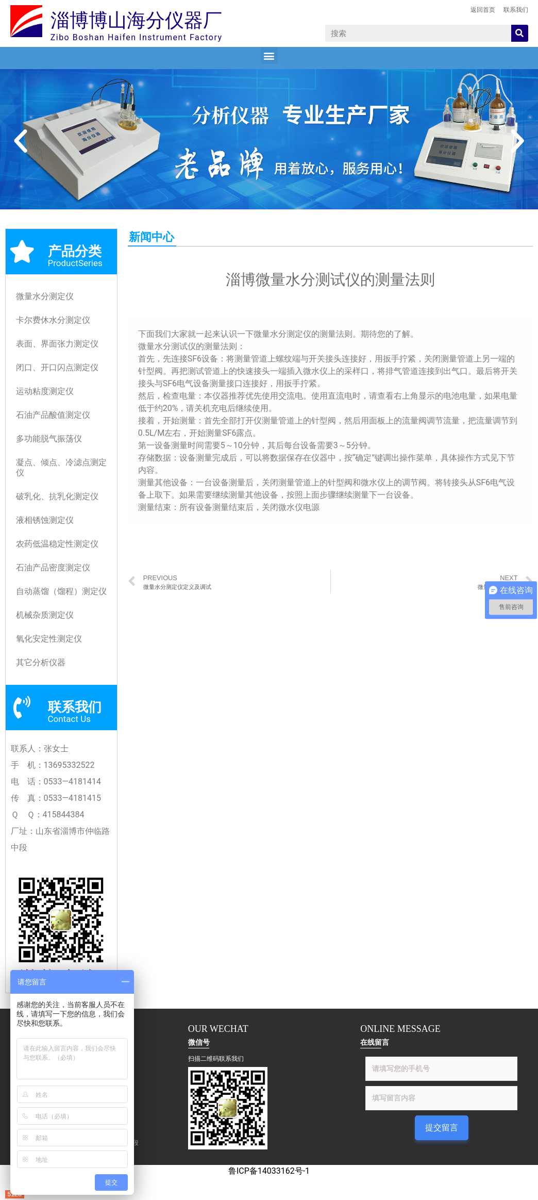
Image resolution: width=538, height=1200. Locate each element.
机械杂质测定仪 (45, 615)
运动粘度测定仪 (45, 391)
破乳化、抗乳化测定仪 (57, 496)
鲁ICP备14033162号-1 (269, 1171)
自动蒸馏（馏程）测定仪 (61, 591)
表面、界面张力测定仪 (57, 344)
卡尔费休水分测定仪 (53, 320)
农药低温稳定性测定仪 (57, 544)
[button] (269, 55)
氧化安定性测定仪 (49, 639)
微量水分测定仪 (45, 296)
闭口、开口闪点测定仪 (57, 367)
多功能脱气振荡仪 (49, 438)
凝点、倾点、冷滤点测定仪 (61, 467)
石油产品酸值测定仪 (53, 415)
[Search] (519, 33)
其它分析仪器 (40, 662)
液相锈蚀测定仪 (45, 520)
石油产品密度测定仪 (53, 567)
